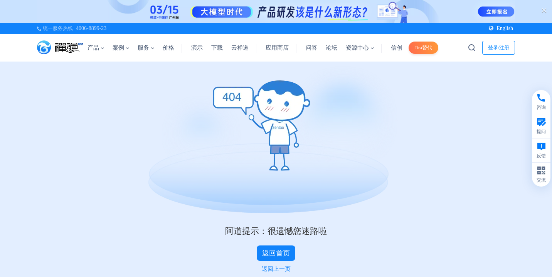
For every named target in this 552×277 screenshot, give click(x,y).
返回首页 (276, 253)
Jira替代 (423, 47)
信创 (396, 48)
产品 (96, 48)
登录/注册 (499, 47)
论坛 (331, 48)
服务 (146, 48)
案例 (121, 48)
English (501, 28)
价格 (168, 48)
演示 (197, 48)
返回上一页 (276, 269)
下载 (217, 48)
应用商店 (277, 48)
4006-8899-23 (91, 28)
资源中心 (360, 48)
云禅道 (240, 48)
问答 (311, 48)
